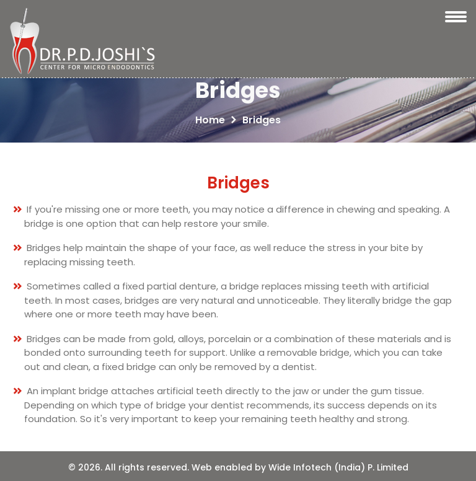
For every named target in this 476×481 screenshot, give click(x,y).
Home (210, 120)
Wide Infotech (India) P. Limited (338, 467)
